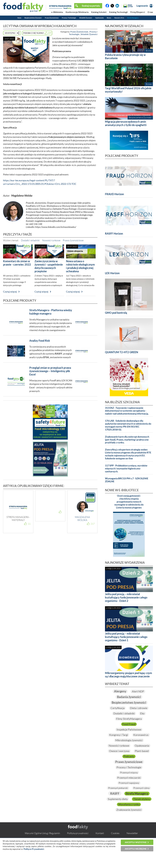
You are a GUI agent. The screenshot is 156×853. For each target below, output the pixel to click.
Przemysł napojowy (129, 782)
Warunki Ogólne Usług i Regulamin (42, 833)
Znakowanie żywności (128, 809)
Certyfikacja (117, 708)
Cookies (115, 833)
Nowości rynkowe (51, 240)
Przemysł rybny (142, 787)
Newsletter (132, 833)
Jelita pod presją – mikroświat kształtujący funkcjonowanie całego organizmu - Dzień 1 (126, 637)
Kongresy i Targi (118, 735)
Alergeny (120, 691)
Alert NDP (138, 691)
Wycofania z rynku (129, 804)
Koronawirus (141, 735)
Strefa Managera (132, 18)
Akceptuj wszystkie (136, 842)
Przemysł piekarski (118, 787)
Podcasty (129, 756)
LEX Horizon (112, 273)
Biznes (109, 18)
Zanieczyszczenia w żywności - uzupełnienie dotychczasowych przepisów (49, 266)
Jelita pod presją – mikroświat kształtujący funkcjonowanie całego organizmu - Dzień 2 (126, 597)
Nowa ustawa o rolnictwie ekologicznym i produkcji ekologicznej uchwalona (80, 266)
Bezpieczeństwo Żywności (33, 18)
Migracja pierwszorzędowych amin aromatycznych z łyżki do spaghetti (125, 123)
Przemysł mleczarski (129, 777)
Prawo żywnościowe (73, 240)
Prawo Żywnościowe (52, 18)
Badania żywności (129, 697)
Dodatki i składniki (30, 240)
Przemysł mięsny (129, 772)
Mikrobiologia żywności (128, 740)
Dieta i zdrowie (138, 708)
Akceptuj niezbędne (136, 848)
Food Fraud (128, 724)
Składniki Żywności (85, 18)
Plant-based (142, 751)
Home (19, 18)
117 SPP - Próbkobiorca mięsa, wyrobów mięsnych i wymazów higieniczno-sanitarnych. (126, 468)
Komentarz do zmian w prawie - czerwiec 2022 (17, 263)
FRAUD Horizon (114, 194)
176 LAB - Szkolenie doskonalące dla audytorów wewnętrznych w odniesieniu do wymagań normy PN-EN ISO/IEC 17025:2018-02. (128, 425)
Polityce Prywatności (34, 849)
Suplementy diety (118, 799)
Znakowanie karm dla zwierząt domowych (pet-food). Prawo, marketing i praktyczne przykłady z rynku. (127, 439)
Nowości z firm (119, 18)
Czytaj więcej (10, 291)
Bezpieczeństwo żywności (129, 702)
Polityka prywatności (77, 833)
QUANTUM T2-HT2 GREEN (121, 352)
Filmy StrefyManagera (129, 718)
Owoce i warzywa (119, 751)
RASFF (114, 793)
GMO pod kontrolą (116, 312)
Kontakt (100, 833)
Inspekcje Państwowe (129, 729)
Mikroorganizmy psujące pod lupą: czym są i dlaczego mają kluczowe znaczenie (128, 674)
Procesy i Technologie (69, 18)
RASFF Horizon (114, 233)
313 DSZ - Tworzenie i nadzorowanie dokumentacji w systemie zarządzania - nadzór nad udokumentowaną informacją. (127, 410)
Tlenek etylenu (141, 799)
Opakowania (99, 18)
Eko (142, 713)
